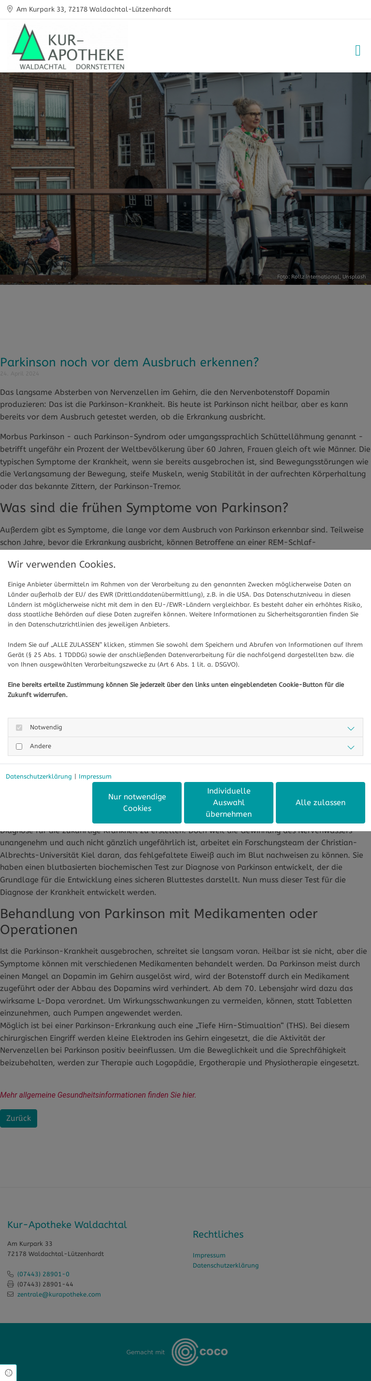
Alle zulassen (320, 802)
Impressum (95, 776)
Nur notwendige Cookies (137, 802)
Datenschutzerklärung (39, 776)
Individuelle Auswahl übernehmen (229, 802)
